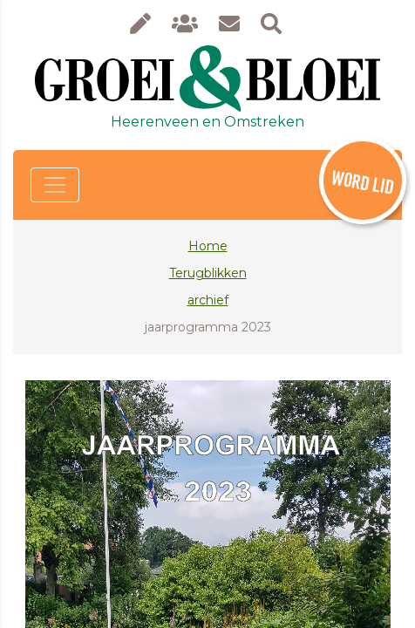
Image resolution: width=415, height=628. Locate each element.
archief (207, 300)
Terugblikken (208, 273)
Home (208, 246)
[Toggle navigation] (55, 184)
